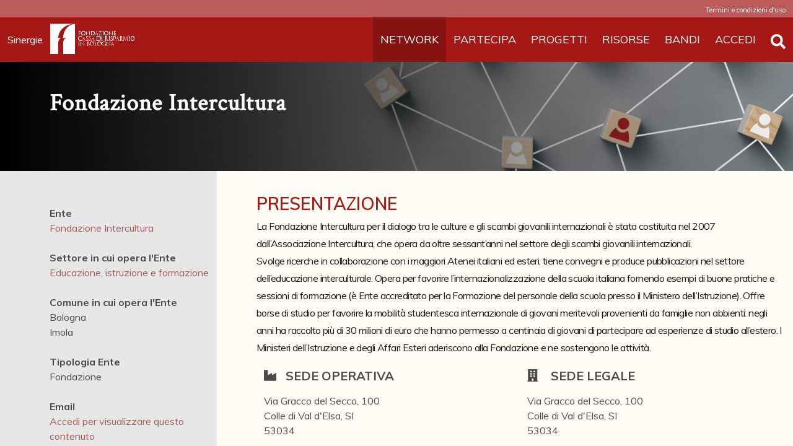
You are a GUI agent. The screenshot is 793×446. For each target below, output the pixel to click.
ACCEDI (735, 39)
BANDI (682, 39)
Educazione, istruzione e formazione (129, 272)
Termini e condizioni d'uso (746, 10)
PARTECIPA (484, 39)
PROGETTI (559, 39)
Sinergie (28, 39)
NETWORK (409, 39)
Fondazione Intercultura (102, 228)
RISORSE (626, 39)
